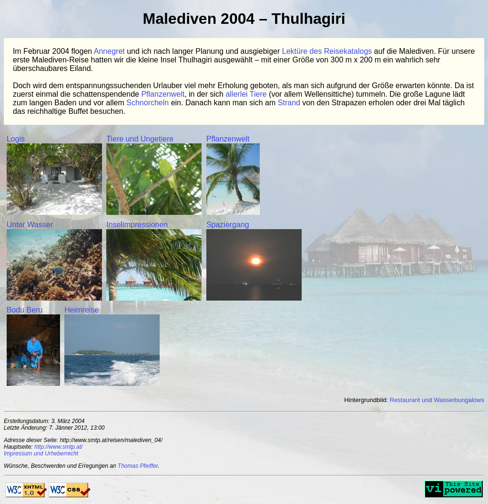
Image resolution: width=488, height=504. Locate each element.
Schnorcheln (147, 103)
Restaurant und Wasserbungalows (437, 399)
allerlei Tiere (245, 94)
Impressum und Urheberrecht (41, 453)
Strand (289, 103)
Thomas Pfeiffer (138, 466)
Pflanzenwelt (162, 94)
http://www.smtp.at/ (58, 447)
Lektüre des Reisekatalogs (327, 51)
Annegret (109, 51)
